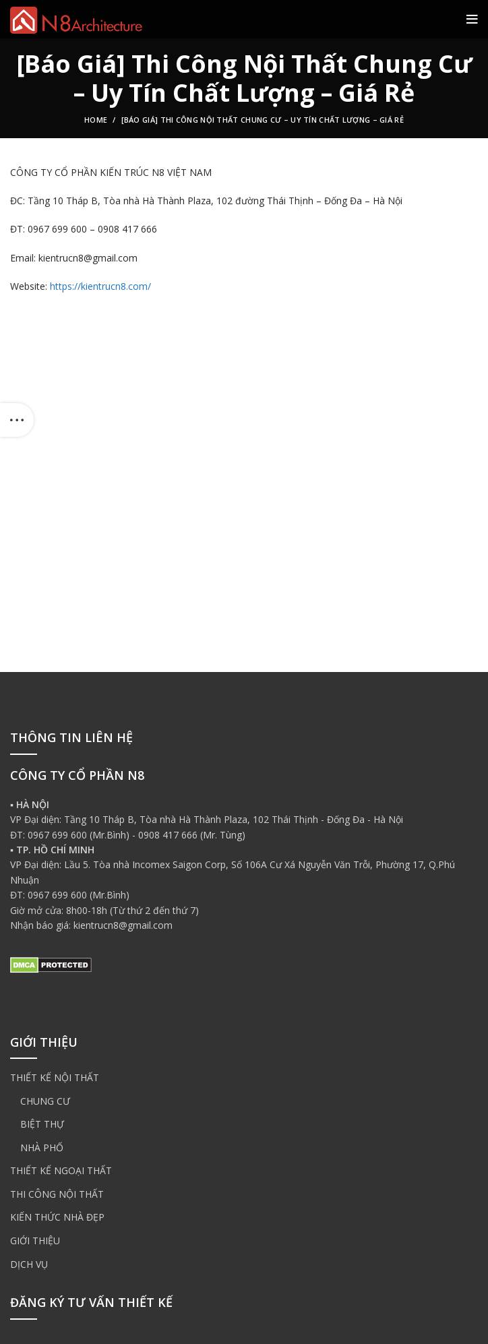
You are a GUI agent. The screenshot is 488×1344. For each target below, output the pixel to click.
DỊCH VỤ (29, 1264)
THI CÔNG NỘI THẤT (57, 1194)
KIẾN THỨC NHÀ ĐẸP (57, 1217)
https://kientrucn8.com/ (100, 286)
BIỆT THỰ (42, 1124)
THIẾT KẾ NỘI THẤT (54, 1077)
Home (95, 120)
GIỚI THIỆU (35, 1240)
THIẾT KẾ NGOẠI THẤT (61, 1170)
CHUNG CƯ (45, 1101)
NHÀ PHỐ (41, 1147)
